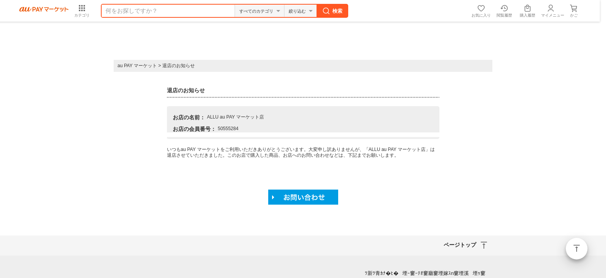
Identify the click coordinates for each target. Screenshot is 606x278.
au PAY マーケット (137, 65)
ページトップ (576, 248)
